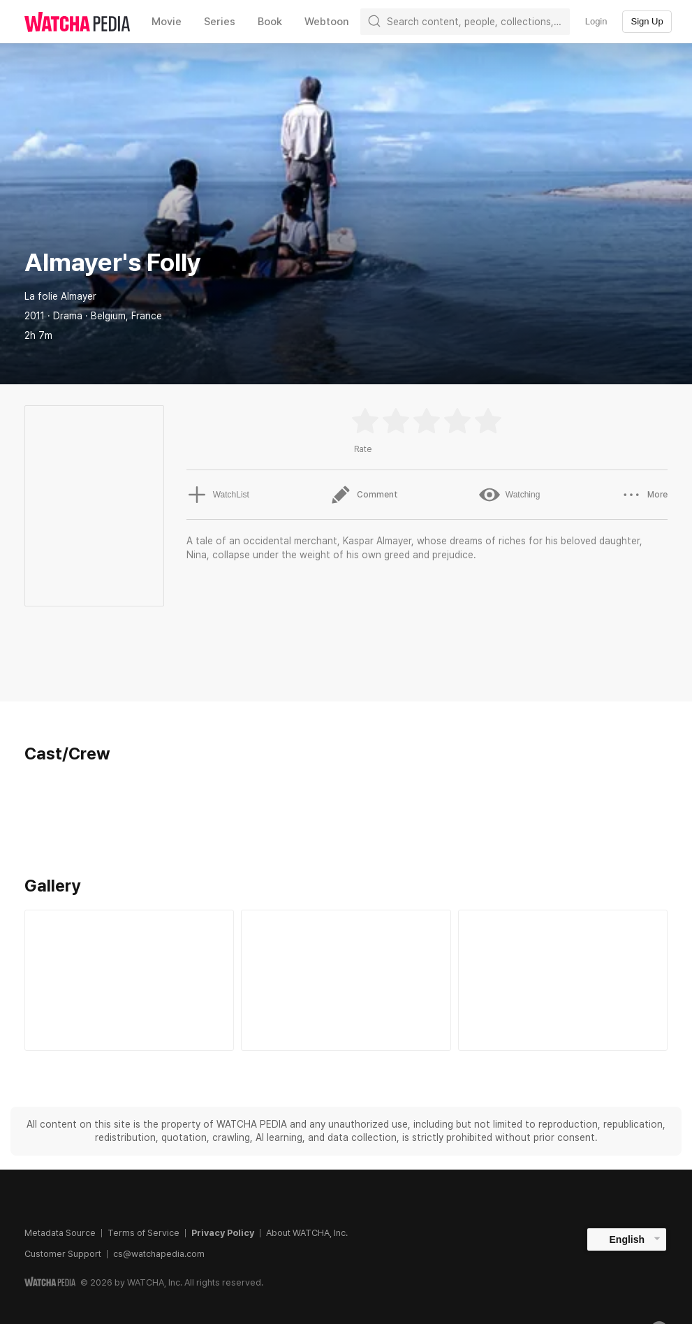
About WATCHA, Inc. (307, 1233)
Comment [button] (364, 494)
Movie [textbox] (167, 21)
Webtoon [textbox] (326, 21)
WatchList (217, 494)
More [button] (644, 494)
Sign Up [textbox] (647, 21)
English (627, 1239)
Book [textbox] (270, 21)
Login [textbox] (596, 21)
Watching (509, 494)
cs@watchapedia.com (159, 1254)
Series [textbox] (219, 21)
